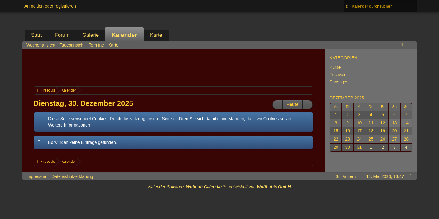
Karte (156, 35)
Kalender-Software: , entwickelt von (219, 186)
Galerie (90, 35)
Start (36, 35)
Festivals (338, 74)
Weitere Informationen (69, 125)
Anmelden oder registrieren (50, 6)
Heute (292, 104)
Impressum (36, 176)
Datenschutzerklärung (72, 176)
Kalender (124, 35)
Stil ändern (345, 176)
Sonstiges (339, 81)
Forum (62, 35)
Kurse (335, 67)
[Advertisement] (173, 67)
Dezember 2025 (347, 98)
